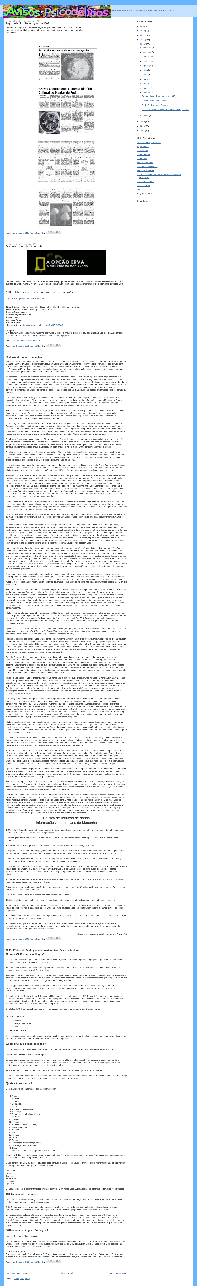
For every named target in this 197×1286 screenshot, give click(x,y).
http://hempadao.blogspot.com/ (26, 341)
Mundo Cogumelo (145, 162)
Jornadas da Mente (145, 181)
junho (145, 75)
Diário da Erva (143, 185)
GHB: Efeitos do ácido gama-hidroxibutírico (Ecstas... (165, 109)
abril (145, 83)
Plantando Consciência (147, 166)
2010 (142, 44)
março (146, 88)
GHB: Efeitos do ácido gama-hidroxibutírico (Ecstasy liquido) (42, 950)
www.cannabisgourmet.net (148, 142)
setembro (147, 61)
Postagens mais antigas (116, 1273)
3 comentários (35, 233)
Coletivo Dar (142, 150)
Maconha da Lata (144, 189)
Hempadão (142, 158)
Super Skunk (142, 146)
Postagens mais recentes (17, 1273)
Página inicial (67, 1273)
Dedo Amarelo (143, 154)
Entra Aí (19, 233)
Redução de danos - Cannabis (24, 357)
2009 (142, 121)
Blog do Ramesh (144, 193)
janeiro (146, 115)
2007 (142, 131)
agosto (146, 66)
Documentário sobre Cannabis (24, 246)
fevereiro (147, 93)
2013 (142, 31)
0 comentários (35, 1262)
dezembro (147, 48)
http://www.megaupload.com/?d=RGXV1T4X (43, 325)
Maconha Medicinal (145, 170)
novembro (147, 52)
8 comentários (35, 939)
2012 (142, 35)
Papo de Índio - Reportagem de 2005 (27, 23)
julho (145, 70)
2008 (142, 126)
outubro (146, 57)
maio (145, 79)
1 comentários (35, 346)
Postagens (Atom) (22, 1278)
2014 (142, 26)
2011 (142, 40)
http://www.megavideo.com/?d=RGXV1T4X (25, 299)
